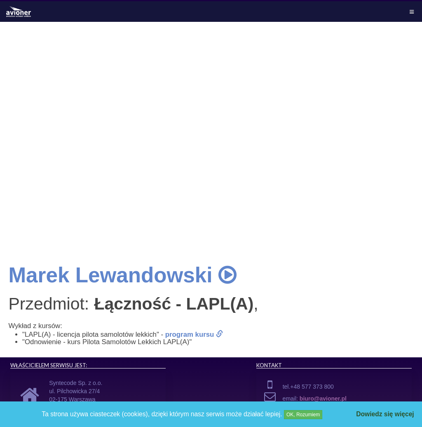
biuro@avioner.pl (323, 398)
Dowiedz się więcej (385, 414)
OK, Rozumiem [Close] (303, 415)
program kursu (194, 334)
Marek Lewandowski (122, 275)
